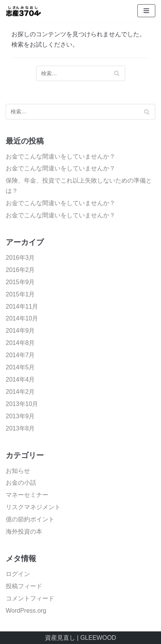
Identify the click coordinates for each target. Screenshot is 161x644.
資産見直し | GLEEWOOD (80, 637)
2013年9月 (20, 416)
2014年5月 (20, 367)
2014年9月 (20, 330)
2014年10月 (22, 318)
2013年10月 (22, 404)
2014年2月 (20, 391)
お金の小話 (21, 482)
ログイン (18, 574)
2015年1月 (20, 294)
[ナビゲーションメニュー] (146, 10)
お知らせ (18, 471)
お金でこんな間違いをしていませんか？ (60, 156)
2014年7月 (20, 355)
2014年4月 (20, 379)
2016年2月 (20, 270)
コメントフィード (30, 598)
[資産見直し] (28, 10)
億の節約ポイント (30, 519)
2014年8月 (20, 343)
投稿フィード (24, 586)
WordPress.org (26, 610)
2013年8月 (20, 428)
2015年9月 (20, 282)
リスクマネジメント (33, 507)
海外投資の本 (24, 531)
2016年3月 (20, 257)
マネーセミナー (27, 495)
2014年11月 (22, 306)
